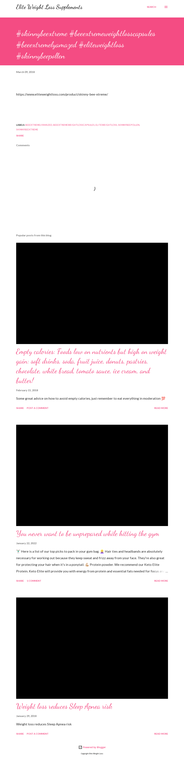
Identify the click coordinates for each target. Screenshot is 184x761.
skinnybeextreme (27, 129)
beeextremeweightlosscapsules (74, 124)
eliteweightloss (106, 124)
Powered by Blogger (92, 747)
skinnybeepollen (128, 124)
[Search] (151, 7)
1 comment (34, 580)
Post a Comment (38, 408)
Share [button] (20, 135)
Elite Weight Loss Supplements (49, 6)
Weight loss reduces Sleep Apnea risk (64, 706)
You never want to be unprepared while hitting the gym (87, 533)
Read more (161, 408)
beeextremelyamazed (38, 124)
